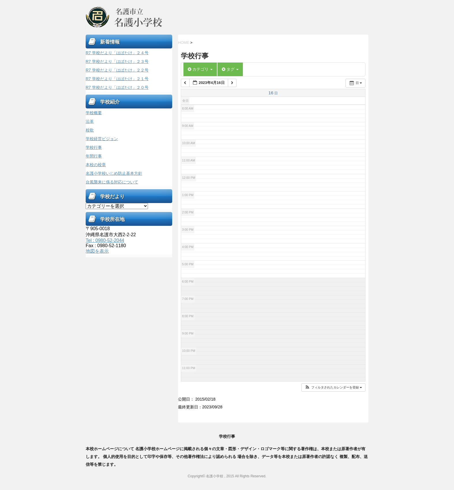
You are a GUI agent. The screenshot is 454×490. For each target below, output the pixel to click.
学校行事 (94, 147)
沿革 (90, 121)
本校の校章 (96, 164)
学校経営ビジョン (102, 138)
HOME (183, 42)
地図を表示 (97, 251)
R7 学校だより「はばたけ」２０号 (117, 87)
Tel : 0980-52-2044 (105, 240)
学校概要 (94, 112)
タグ (230, 69)
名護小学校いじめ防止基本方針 (114, 173)
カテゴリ (200, 69)
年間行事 (94, 156)
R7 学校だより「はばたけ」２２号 (117, 70)
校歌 (90, 130)
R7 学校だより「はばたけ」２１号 (117, 78)
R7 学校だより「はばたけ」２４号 (117, 52)
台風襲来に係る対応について (112, 182)
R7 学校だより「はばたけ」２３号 (117, 61)
